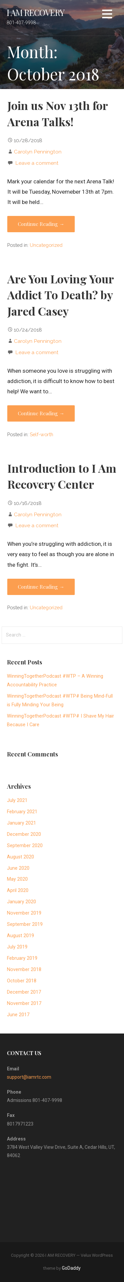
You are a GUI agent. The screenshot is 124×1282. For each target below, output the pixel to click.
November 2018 (24, 969)
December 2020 (24, 834)
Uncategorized (46, 245)
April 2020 (17, 890)
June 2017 (18, 1015)
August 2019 (20, 935)
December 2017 (24, 992)
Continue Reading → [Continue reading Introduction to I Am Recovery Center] (41, 586)
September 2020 (25, 845)
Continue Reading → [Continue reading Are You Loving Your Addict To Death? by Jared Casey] (41, 413)
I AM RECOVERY (35, 12)
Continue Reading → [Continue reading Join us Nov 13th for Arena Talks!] (41, 224)
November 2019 (24, 913)
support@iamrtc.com (29, 1077)
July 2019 (17, 947)
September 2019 (25, 924)
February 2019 (22, 958)
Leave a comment (37, 163)
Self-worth (41, 434)
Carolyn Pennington (38, 151)
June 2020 (18, 868)
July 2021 (17, 800)
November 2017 (24, 1003)
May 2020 (17, 879)
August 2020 (20, 857)
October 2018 (21, 981)
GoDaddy (71, 1268)
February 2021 (22, 812)
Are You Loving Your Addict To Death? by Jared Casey (60, 295)
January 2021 (21, 823)
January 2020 (21, 902)
